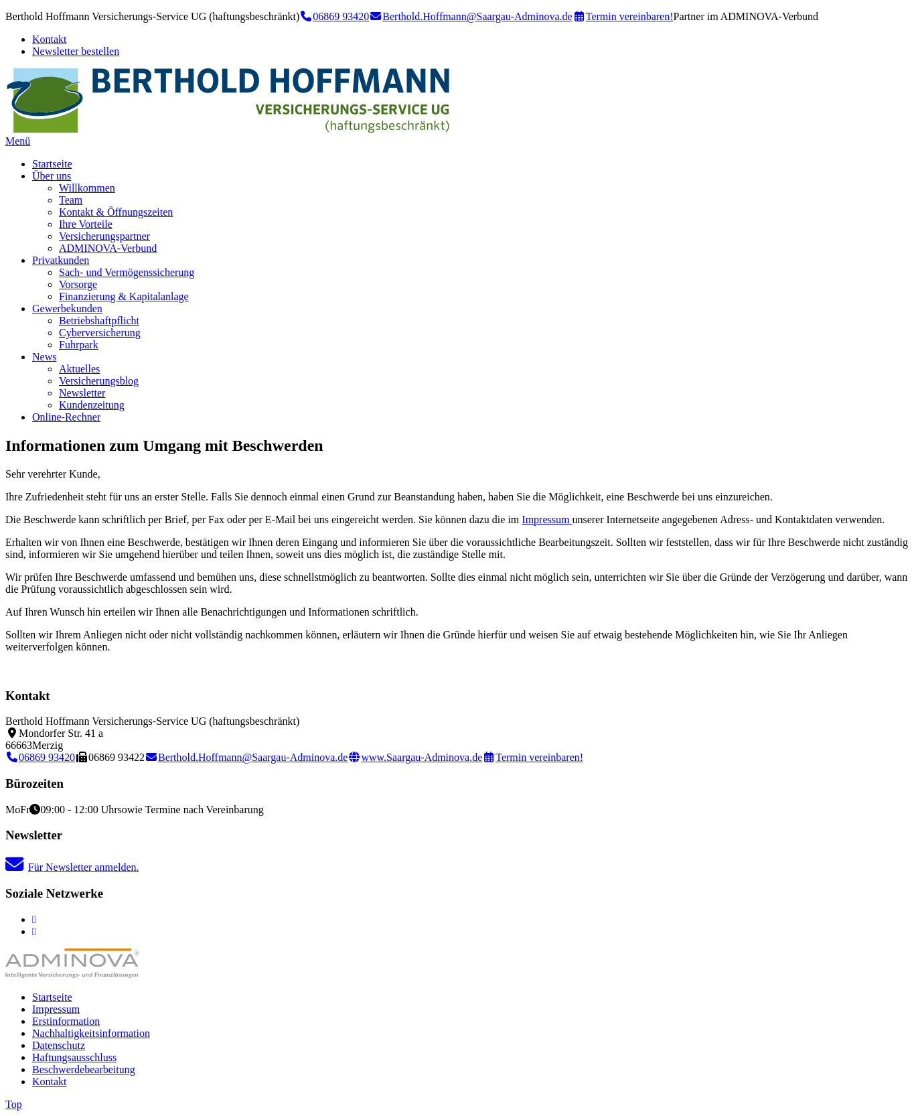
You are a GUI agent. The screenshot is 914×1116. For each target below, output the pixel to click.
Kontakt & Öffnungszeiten (116, 212)
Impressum (547, 519)
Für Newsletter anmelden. (72, 867)
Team (70, 200)
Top (13, 1104)
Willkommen (87, 188)
